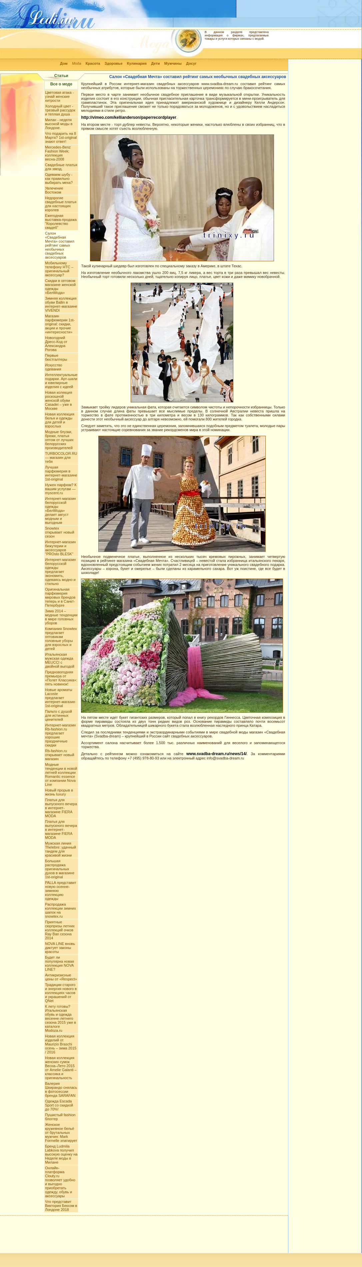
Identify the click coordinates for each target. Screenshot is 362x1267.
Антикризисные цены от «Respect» (61, 977)
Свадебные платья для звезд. (61, 167)
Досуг (191, 63)
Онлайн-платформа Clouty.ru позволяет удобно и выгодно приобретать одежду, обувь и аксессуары (60, 1182)
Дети (155, 63)
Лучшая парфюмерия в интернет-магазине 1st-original (61, 473)
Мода (76, 63)
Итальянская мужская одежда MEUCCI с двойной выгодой (59, 660)
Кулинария (137, 63)
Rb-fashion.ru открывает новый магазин (59, 755)
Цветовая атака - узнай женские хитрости (59, 96)
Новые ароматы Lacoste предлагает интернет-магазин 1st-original (60, 698)
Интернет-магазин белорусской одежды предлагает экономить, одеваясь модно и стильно (60, 572)
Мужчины (173, 63)
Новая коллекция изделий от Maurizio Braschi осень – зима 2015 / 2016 (60, 1044)
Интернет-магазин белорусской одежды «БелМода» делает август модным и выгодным (60, 511)
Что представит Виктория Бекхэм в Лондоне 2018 (61, 1206)
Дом (64, 63)
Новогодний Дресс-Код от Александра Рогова (56, 344)
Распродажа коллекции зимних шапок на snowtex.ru (60, 910)
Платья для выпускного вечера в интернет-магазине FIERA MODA (61, 808)
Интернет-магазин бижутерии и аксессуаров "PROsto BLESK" (60, 548)
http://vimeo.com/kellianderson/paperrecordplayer (128, 117)
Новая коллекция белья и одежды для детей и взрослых (59, 420)
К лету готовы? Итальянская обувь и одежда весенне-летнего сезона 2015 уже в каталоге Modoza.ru (60, 1018)
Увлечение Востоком (54, 190)
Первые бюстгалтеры (56, 357)
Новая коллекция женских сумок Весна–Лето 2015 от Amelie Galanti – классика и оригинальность (61, 1068)
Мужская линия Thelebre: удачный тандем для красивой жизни (60, 849)
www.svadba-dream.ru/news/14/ (216, 753)
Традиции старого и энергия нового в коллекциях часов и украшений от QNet (61, 993)
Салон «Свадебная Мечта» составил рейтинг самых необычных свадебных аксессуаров (59, 245)
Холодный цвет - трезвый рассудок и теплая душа (60, 110)
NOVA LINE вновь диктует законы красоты (60, 948)
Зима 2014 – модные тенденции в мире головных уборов (61, 617)
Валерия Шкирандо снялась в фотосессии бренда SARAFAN (61, 1089)
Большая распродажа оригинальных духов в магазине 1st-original (59, 869)
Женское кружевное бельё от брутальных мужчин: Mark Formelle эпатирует (61, 1133)
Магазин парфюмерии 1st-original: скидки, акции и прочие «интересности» (60, 324)
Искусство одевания (53, 367)
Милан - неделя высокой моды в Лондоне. (58, 124)
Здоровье (114, 63)
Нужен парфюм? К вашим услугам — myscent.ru (61, 489)
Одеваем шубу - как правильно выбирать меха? (59, 179)
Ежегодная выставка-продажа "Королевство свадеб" (61, 222)
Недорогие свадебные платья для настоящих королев (60, 204)
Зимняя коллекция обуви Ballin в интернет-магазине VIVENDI (61, 304)
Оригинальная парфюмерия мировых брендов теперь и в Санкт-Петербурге (60, 597)
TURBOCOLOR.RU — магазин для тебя (61, 457)
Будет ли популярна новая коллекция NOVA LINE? (59, 963)
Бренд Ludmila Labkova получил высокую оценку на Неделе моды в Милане (61, 1154)
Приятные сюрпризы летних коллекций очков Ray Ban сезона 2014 (60, 930)
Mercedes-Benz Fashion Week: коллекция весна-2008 (58, 153)
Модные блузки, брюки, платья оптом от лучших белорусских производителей (59, 440)
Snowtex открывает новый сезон (59, 532)
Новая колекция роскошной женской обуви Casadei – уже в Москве (58, 400)
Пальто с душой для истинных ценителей (58, 715)
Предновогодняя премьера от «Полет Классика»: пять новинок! (61, 678)
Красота (93, 63)
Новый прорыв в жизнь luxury (59, 792)
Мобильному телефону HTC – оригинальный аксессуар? (59, 269)
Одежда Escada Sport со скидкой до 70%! (59, 1105)
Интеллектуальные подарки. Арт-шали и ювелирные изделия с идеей (61, 381)
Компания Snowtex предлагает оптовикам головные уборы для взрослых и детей (61, 639)
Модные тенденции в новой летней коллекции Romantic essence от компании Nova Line (61, 774)
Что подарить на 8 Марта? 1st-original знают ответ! (61, 137)
